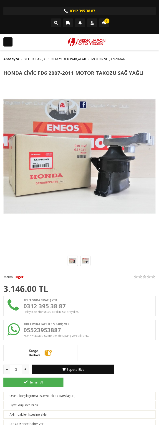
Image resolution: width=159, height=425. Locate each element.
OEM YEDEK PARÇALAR (68, 59)
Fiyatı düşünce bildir (24, 395)
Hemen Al (125, 372)
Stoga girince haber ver (26, 414)
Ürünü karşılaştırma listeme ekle (33, 386)
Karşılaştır (66, 386)
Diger (19, 277)
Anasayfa (11, 59)
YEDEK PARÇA (34, 59)
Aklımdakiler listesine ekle (28, 404)
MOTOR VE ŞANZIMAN (108, 59)
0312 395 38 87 (79, 10)
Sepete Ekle (62, 372)
